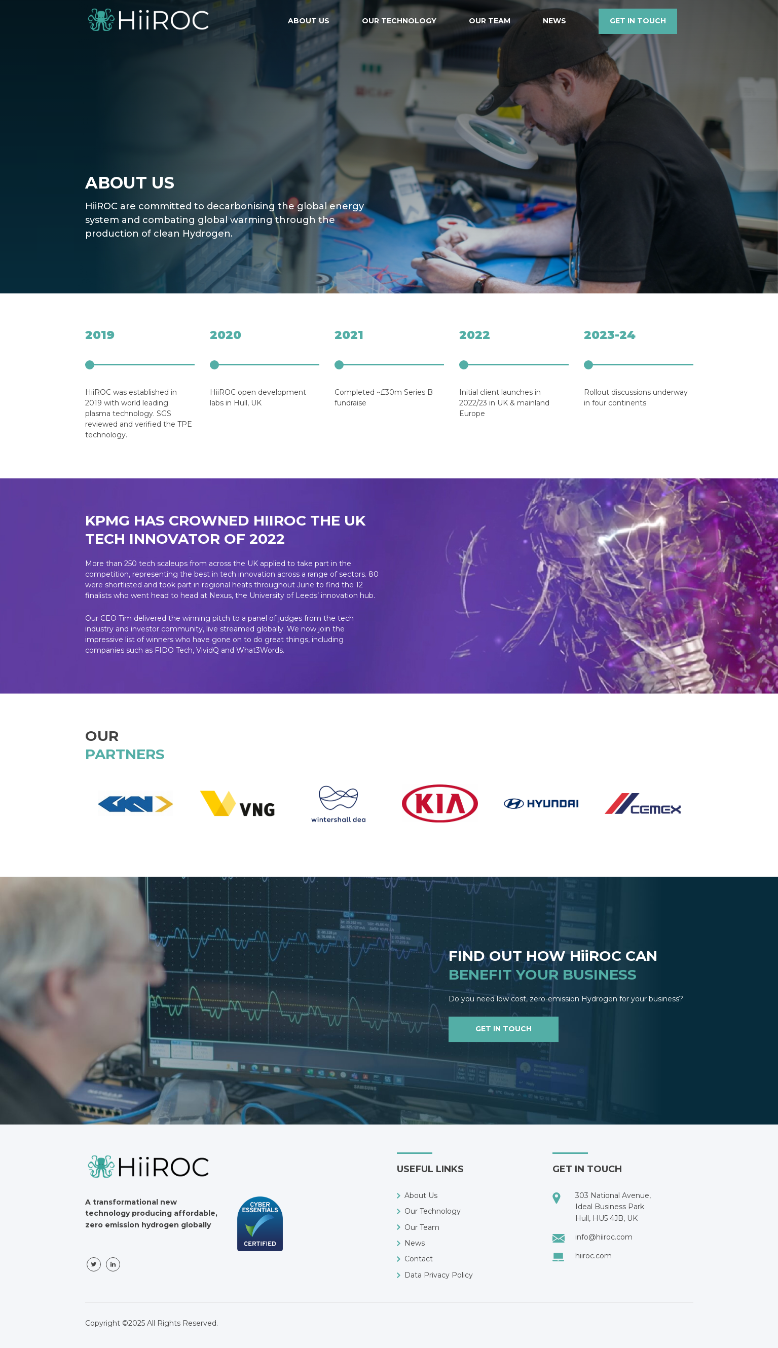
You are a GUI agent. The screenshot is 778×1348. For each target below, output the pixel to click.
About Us (308, 20)
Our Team (489, 20)
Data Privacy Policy (438, 1275)
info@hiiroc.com (604, 1237)
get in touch (638, 20)
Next (701, 824)
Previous (77, 824)
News (554, 20)
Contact (418, 1258)
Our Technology (399, 20)
